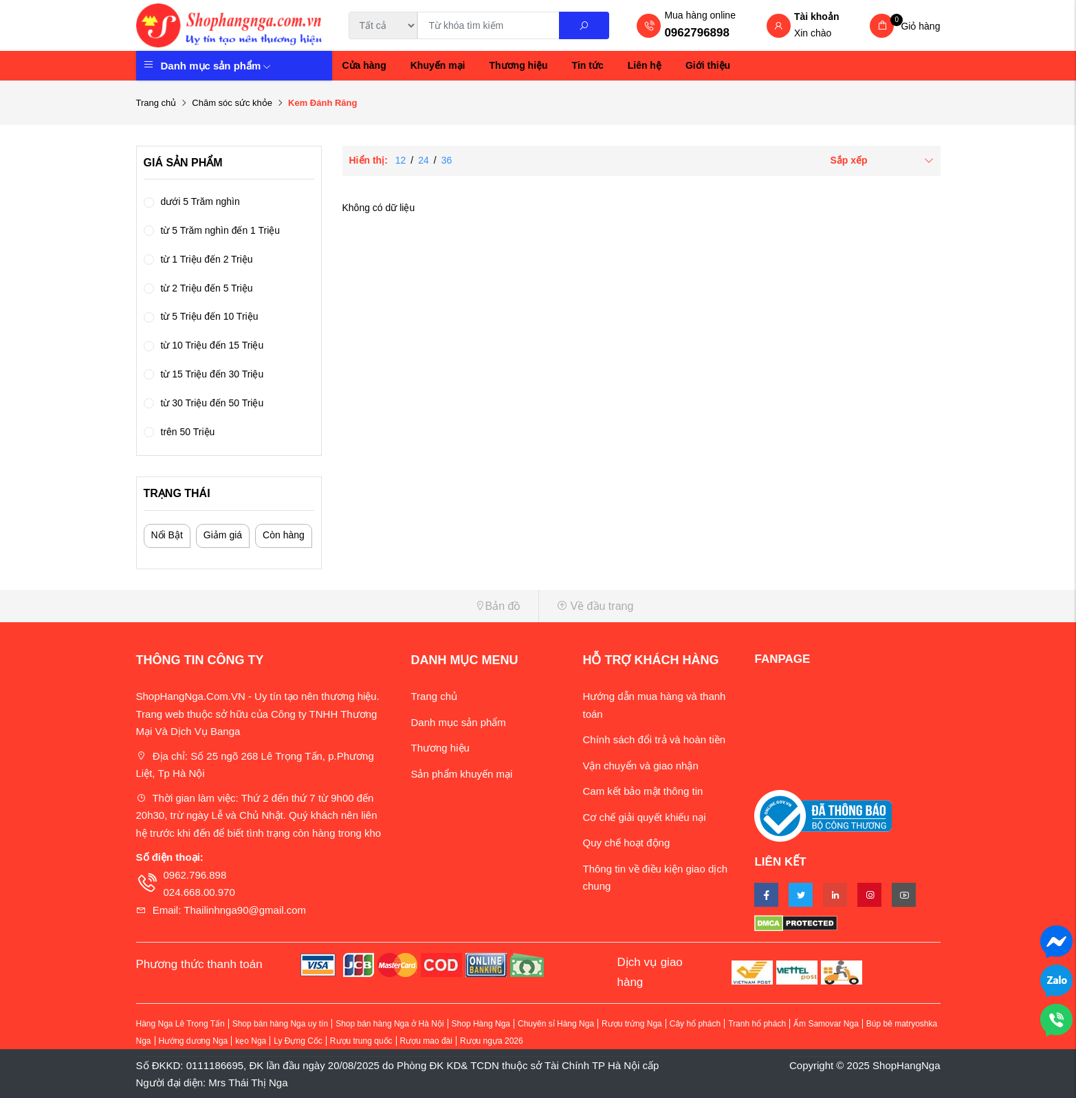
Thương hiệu (519, 65)
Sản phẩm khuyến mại (461, 774)
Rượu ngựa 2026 (491, 1041)
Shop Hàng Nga (481, 1024)
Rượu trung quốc (361, 1041)
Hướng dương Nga (193, 1041)
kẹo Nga (250, 1041)
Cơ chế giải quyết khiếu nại (643, 817)
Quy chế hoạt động (626, 842)
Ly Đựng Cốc (298, 1041)
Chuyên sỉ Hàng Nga (556, 1024)
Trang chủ (156, 103)
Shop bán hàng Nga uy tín (280, 1024)
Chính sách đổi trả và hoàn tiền (653, 739)
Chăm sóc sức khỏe (232, 103)
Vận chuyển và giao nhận (640, 765)
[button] (332, 606)
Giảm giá (223, 534)
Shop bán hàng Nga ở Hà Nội (389, 1024)
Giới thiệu (707, 65)
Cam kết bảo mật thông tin (642, 791)
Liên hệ (644, 65)
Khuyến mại (437, 65)
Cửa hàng (364, 65)
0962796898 (696, 32)
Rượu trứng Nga (632, 1024)
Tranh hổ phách (757, 1024)
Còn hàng (284, 534)
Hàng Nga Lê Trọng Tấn (180, 1024)
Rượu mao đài (426, 1041)
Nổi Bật (167, 534)
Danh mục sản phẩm (216, 66)
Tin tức (588, 65)
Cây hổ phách (695, 1024)
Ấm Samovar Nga (826, 1024)
